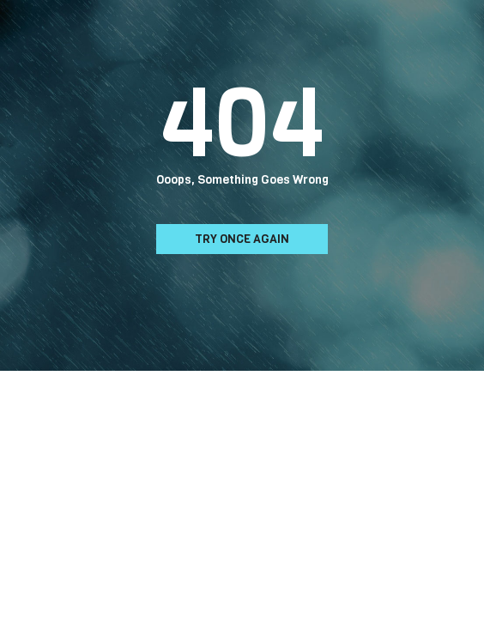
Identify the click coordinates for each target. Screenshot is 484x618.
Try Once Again (242, 239)
